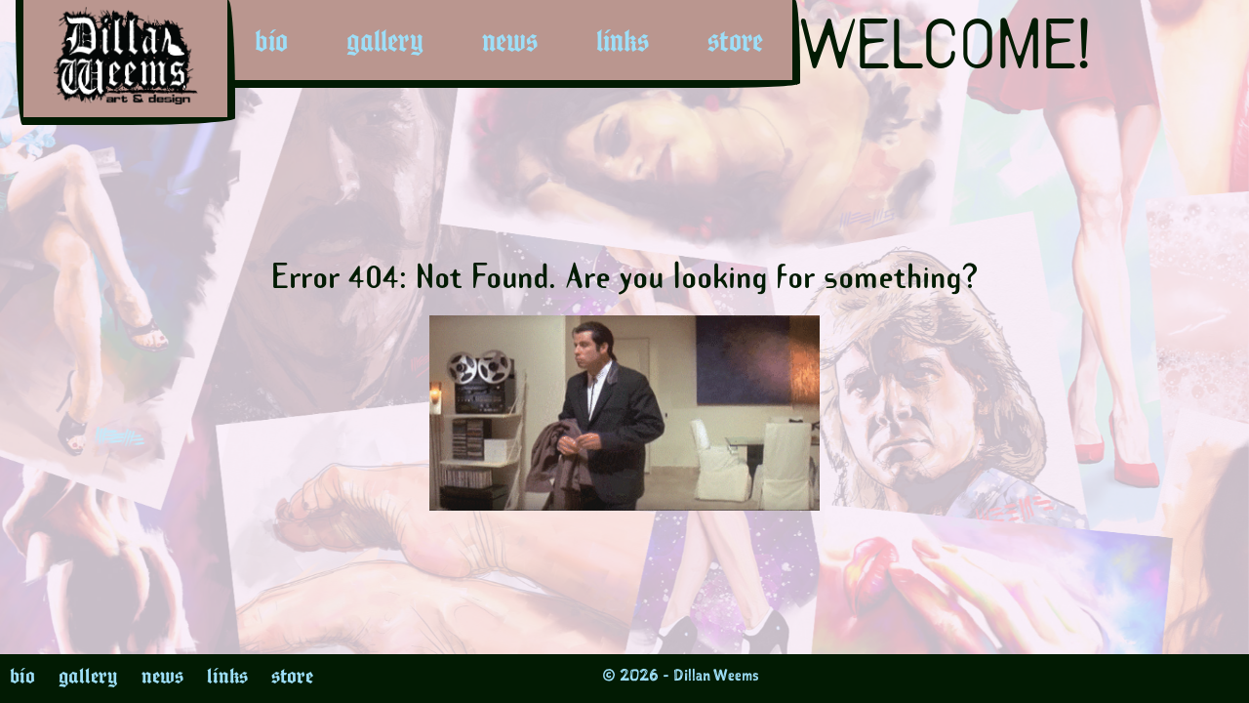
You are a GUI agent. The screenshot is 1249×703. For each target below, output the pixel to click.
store (735, 40)
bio (271, 40)
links (622, 40)
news (510, 40)
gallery (384, 40)
